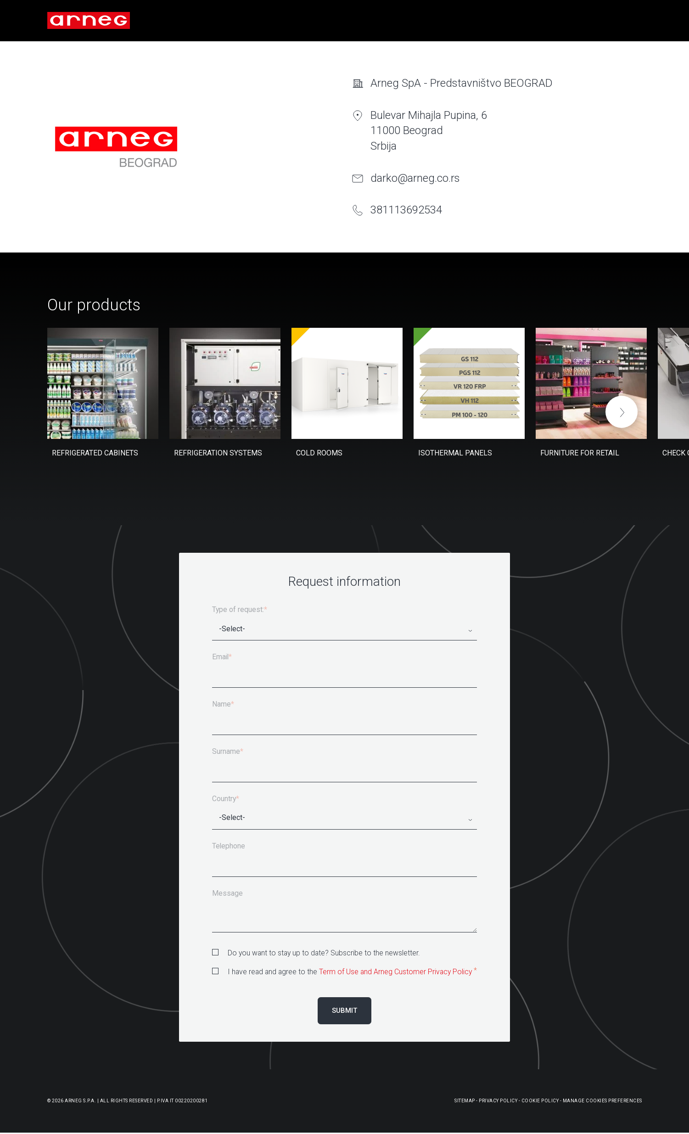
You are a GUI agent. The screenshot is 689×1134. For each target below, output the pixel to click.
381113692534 (406, 209)
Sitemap (464, 1100)
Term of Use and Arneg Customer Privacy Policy (395, 971)
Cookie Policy (540, 1100)
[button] (621, 412)
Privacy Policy (498, 1100)
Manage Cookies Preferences (602, 1100)
